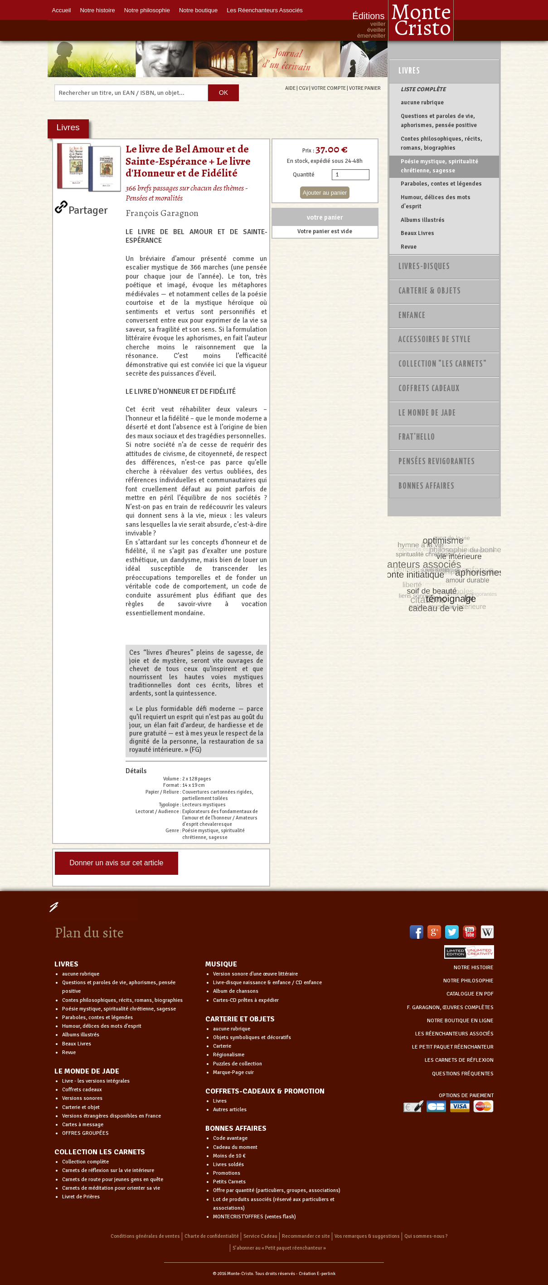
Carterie (222, 1046)
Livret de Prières (81, 1196)
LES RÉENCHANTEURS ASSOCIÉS (454, 1033)
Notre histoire (97, 10)
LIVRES (66, 964)
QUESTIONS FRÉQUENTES (463, 1073)
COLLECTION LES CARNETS (99, 1152)
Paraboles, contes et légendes (441, 183)
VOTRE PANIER (365, 88)
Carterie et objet (81, 1107)
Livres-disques (424, 267)
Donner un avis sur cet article (116, 863)
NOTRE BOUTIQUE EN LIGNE (460, 1020)
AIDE (290, 88)
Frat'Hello (416, 437)
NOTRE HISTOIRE (474, 967)
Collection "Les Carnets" (442, 364)
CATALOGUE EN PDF (470, 994)
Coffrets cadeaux (82, 1089)
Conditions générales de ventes (145, 1236)
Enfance (412, 316)
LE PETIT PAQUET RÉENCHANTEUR (453, 1047)
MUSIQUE (221, 964)
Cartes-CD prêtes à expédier (246, 1000)
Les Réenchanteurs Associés (265, 10)
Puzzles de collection (237, 1063)
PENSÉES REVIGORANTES (436, 462)
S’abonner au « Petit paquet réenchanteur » (279, 1248)
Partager (88, 208)
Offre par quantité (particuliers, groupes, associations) (276, 1190)
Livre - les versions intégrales (96, 1081)
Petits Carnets (229, 1181)
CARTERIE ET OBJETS (240, 1019)
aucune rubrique (422, 102)
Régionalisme (228, 1054)
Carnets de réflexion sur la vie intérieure (108, 1170)
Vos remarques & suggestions (367, 1236)
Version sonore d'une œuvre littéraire (255, 974)
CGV (303, 88)
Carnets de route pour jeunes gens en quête (112, 1179)
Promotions (226, 1173)
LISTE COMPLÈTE (423, 89)
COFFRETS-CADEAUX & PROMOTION (265, 1091)
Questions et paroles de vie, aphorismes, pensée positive (439, 121)
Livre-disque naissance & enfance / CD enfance (267, 982)
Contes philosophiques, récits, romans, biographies (441, 143)
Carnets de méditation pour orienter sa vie (111, 1188)
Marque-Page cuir (233, 1072)
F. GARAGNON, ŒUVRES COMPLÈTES (450, 1007)
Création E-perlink (317, 1273)
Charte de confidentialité (211, 1236)
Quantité (304, 174)
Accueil (61, 10)
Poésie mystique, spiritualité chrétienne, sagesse (439, 166)
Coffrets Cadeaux (429, 389)
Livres (409, 71)
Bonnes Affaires (426, 486)
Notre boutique (198, 10)
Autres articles (230, 1109)
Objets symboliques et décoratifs (252, 1037)
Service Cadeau (260, 1236)
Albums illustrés (423, 220)
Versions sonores (82, 1098)
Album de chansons (235, 991)
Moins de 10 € (229, 1156)
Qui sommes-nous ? (426, 1236)
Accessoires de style (434, 340)
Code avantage (230, 1138)
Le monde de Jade (427, 413)
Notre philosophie (147, 10)
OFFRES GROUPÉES (85, 1133)
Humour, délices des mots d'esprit (435, 202)
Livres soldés (228, 1164)
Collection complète (85, 1161)
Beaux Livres (417, 233)
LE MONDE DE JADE (86, 1071)
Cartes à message (82, 1124)
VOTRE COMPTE (328, 88)
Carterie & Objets (429, 291)
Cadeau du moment (235, 1147)
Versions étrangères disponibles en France (111, 1116)
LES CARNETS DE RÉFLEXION (459, 1060)
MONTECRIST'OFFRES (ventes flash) (254, 1216)
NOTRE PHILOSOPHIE (468, 980)
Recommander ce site (306, 1236)
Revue (409, 246)
